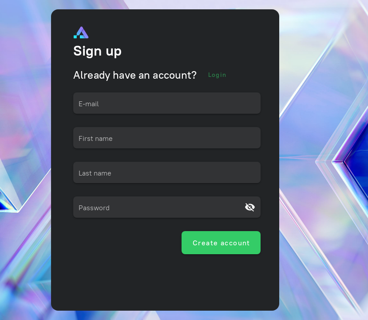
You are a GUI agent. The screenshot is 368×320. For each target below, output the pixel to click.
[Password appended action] (250, 207)
